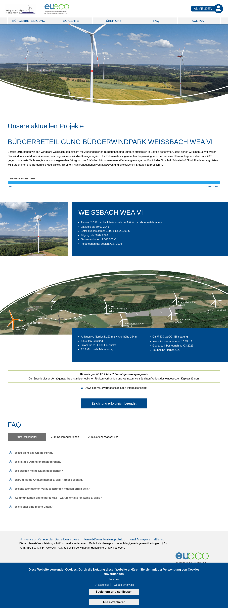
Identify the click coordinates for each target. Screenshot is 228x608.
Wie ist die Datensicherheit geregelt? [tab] (37, 461)
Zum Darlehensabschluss (103, 437)
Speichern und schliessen (113, 591)
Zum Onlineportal (27, 437)
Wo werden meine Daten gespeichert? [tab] (38, 470)
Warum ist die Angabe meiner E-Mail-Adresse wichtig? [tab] (49, 479)
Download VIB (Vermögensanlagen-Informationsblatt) (116, 387)
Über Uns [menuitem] (113, 20)
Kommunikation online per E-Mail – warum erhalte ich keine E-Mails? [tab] (58, 497)
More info (114, 579)
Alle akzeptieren (114, 602)
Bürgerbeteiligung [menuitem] (28, 20)
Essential (103, 584)
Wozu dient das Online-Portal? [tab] (33, 452)
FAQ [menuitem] (156, 20)
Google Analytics (124, 584)
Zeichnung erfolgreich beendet (113, 403)
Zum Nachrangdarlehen (65, 437)
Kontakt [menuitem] (199, 20)
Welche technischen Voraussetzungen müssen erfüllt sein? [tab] (52, 488)
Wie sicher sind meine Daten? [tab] (33, 506)
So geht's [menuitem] (71, 20)
